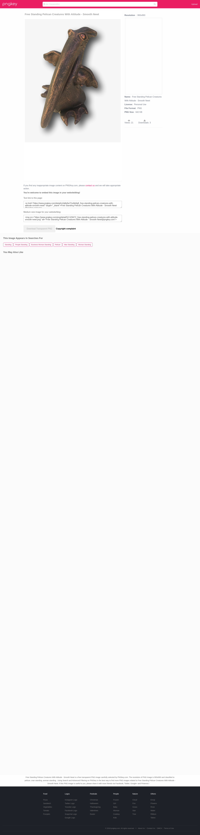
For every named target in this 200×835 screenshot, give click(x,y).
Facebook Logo (71, 811)
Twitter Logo (69, 803)
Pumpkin (46, 814)
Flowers (154, 803)
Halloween (94, 803)
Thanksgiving (95, 807)
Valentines (94, 811)
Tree (134, 814)
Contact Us (151, 828)
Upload (194, 4)
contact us (90, 185)
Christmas (94, 800)
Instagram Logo (71, 800)
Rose (153, 807)
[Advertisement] (58, 161)
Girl (114, 803)
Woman (116, 811)
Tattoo (153, 818)
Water (153, 811)
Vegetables (47, 807)
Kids (115, 818)
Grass (134, 807)
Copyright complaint (66, 229)
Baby (115, 807)
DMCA (159, 828)
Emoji (153, 800)
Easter (92, 814)
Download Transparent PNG (39, 229)
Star (134, 811)
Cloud (134, 800)
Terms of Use (169, 828)
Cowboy (116, 814)
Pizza (45, 800)
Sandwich (47, 803)
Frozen (116, 800)
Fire (133, 803)
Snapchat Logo (71, 814)
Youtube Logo (70, 807)
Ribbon (153, 814)
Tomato (46, 811)
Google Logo (70, 818)
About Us (141, 828)
